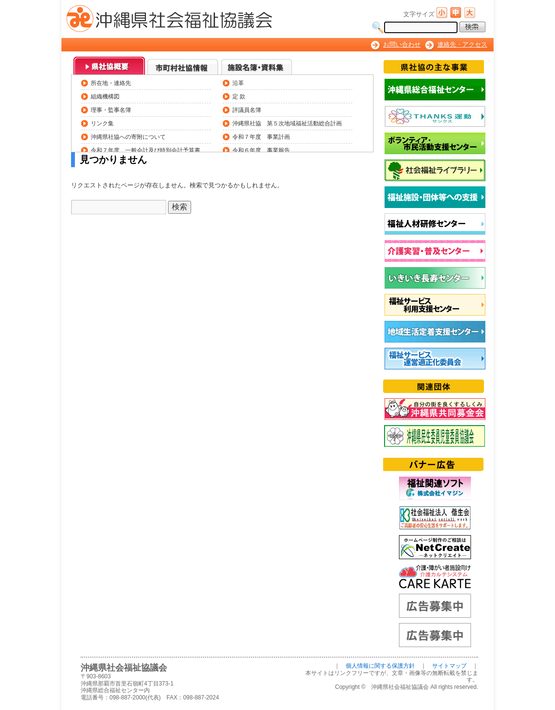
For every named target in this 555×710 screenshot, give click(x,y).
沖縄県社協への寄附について (128, 137)
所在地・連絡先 (111, 83)
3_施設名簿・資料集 (257, 65)
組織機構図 (105, 96)
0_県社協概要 (109, 65)
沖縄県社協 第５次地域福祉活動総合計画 (287, 123)
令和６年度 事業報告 (261, 150)
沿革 (238, 83)
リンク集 (102, 123)
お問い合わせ (402, 44)
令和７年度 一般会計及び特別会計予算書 (145, 150)
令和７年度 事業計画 (261, 137)
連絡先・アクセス (462, 44)
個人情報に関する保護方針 (380, 665)
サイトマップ (449, 665)
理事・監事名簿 (111, 110)
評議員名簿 (246, 110)
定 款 (238, 96)
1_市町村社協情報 (183, 65)
